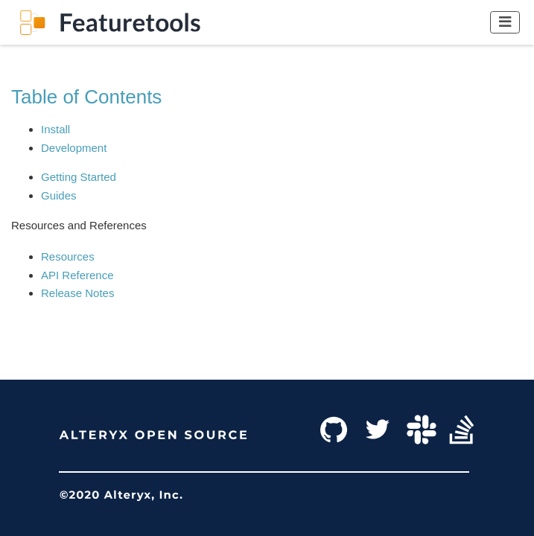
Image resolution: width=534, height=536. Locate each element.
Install (55, 129)
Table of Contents (86, 97)
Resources (68, 256)
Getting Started (78, 176)
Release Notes (77, 293)
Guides (59, 195)
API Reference (77, 275)
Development (74, 147)
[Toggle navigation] (505, 22)
